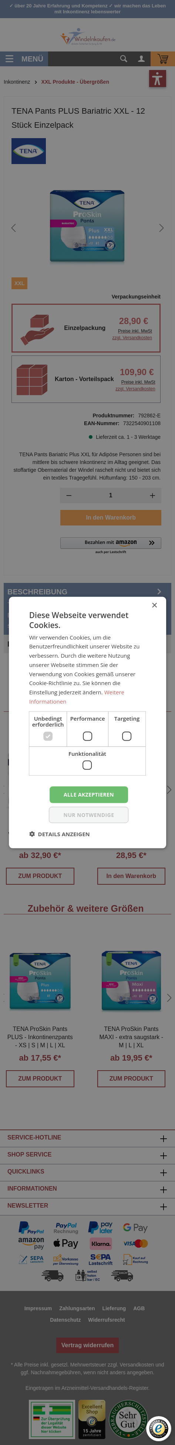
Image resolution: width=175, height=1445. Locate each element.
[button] (59, 833)
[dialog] (87, 722)
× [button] (154, 605)
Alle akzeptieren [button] (89, 794)
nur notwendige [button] (89, 814)
